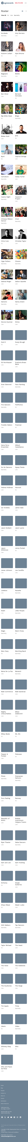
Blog (2, 1088)
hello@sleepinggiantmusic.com (8, 1136)
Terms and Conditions (13, 1132)
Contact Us (3, 1093)
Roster (2, 1085)
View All (3, 15)
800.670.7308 (4, 1111)
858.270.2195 (19, 3)
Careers (2, 1098)
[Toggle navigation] (25, 3)
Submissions (3, 1101)
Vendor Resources (5, 1103)
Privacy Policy (4, 1132)
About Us (3, 1095)
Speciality (17, 15)
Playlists (2, 1090)
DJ (8, 15)
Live (11, 15)
